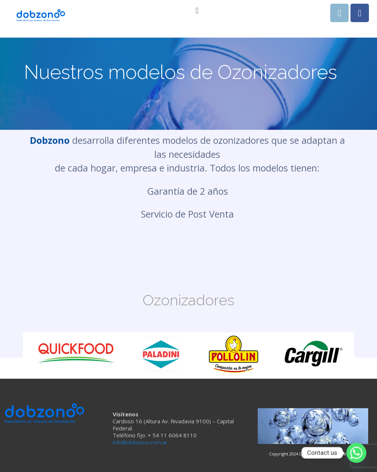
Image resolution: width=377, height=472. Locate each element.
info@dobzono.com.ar (140, 442)
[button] (197, 10)
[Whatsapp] (356, 453)
